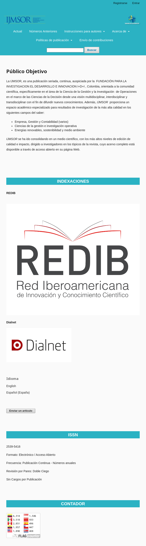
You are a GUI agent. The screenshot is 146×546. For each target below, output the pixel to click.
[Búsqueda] (65, 50)
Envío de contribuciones (96, 40)
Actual (17, 31)
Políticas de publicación (53, 40)
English (11, 386)
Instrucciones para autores (83, 31)
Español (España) (18, 392)
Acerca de (119, 31)
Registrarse (120, 3)
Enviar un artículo (20, 410)
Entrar (136, 3)
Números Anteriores (43, 31)
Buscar (91, 50)
